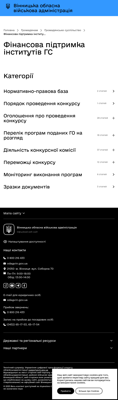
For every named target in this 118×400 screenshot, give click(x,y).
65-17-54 (33, 324)
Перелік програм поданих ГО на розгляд (43, 135)
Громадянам (29, 30)
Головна (9, 30)
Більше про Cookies (89, 391)
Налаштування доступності (24, 241)
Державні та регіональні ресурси (29, 340)
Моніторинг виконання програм (43, 174)
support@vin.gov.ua (38, 370)
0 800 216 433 (14, 312)
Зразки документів (27, 186)
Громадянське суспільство (62, 30)
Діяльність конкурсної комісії (40, 149)
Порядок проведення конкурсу (42, 103)
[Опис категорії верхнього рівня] (113, 91)
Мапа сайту (12, 213)
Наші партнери (15, 348)
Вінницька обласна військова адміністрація (43, 8)
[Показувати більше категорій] (113, 118)
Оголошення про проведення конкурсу (39, 118)
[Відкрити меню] (108, 8)
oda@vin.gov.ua (15, 299)
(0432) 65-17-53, (17, 324)
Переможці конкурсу (29, 162)
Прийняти (66, 391)
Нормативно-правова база (36, 91)
